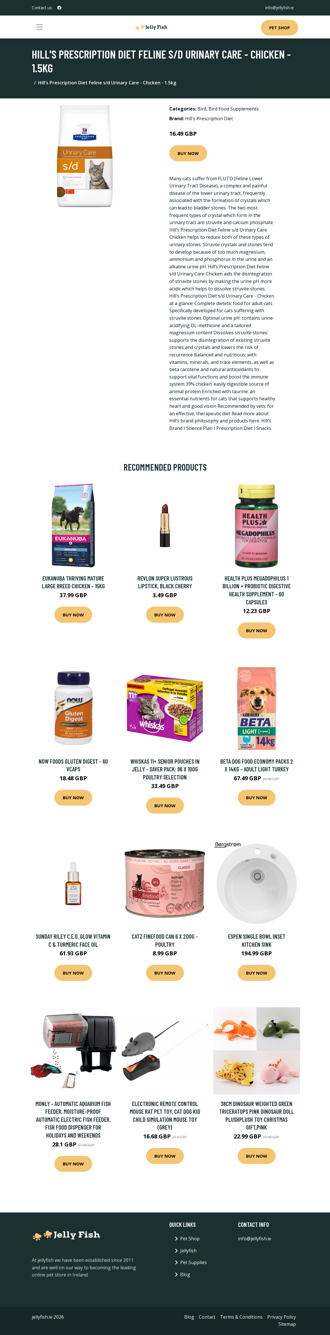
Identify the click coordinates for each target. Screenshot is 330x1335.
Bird (201, 109)
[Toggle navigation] (39, 27)
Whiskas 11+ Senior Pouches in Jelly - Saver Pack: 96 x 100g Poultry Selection (165, 769)
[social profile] (59, 7)
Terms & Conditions (241, 1317)
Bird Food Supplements (234, 109)
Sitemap (287, 1324)
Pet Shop (279, 27)
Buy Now (188, 153)
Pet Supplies (193, 1262)
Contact (207, 1317)
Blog (185, 1274)
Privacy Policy (281, 1317)
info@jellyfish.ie (279, 7)
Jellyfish (188, 1250)
